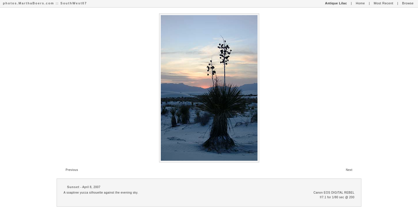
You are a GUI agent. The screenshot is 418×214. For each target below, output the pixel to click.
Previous (72, 169)
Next (349, 169)
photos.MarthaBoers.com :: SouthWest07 (45, 3)
